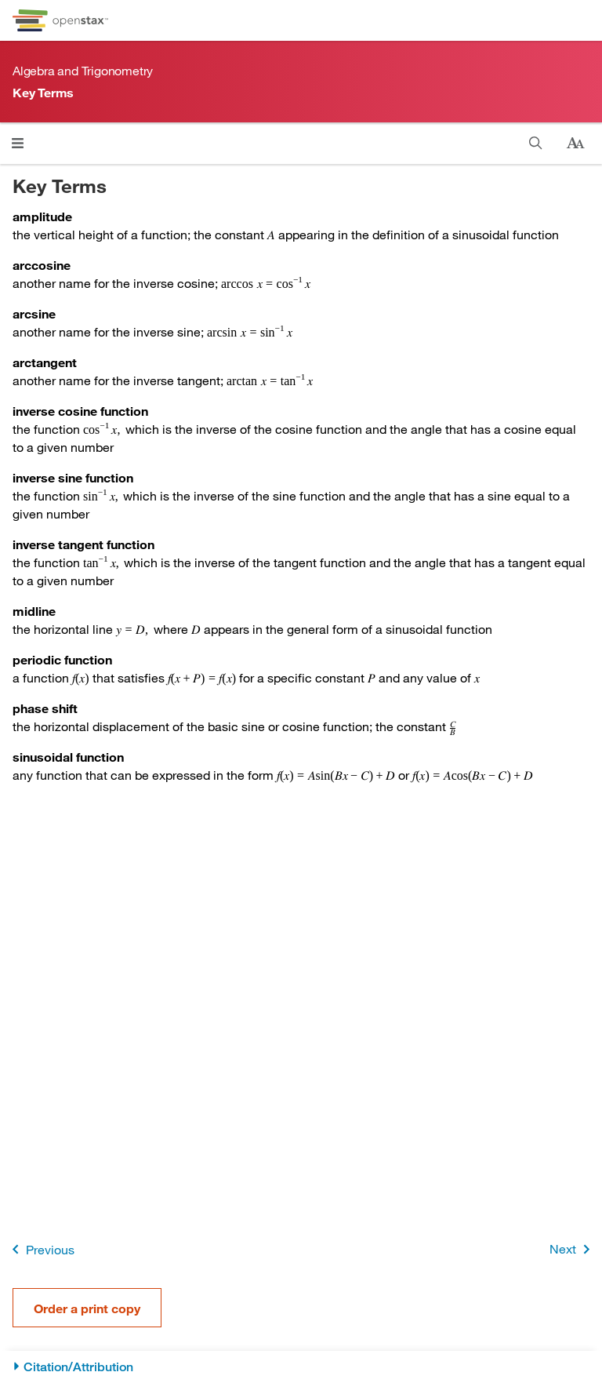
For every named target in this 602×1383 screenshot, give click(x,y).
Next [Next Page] (572, 1249)
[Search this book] (535, 143)
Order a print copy (87, 1308)
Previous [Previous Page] (40, 1249)
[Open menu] (17, 143)
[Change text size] (575, 143)
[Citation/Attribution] (301, 1367)
